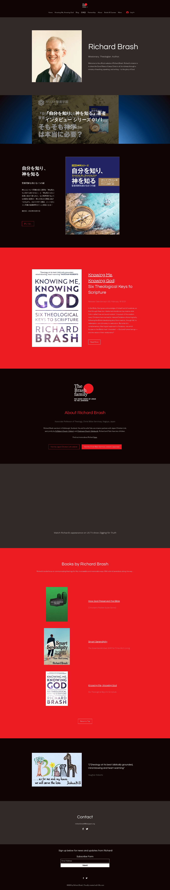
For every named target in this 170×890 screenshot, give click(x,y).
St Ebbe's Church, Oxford (64, 431)
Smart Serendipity (97, 641)
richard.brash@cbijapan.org (85, 824)
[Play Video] (75, 127)
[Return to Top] (85, 721)
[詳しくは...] (28, 223)
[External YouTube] (85, 501)
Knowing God (101, 280)
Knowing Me (100, 275)
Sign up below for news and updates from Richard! (85, 850)
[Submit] (85, 865)
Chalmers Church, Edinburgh (88, 431)
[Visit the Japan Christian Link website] (63, 446)
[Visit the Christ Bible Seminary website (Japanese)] (102, 446)
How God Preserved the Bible (104, 601)
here (95, 437)
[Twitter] (87, 829)
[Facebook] (83, 829)
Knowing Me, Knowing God (102, 685)
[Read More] (94, 342)
